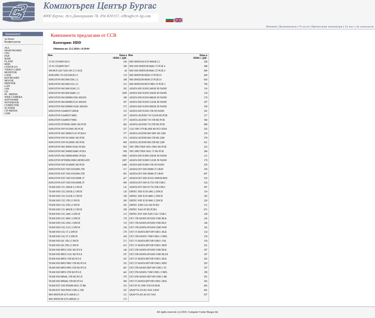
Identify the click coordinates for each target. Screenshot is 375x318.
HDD (7, 64)
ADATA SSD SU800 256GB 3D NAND (148, 156)
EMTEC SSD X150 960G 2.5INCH (146, 200)
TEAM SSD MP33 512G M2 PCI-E (65, 254)
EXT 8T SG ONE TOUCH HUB (144, 285)
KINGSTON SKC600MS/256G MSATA (67, 97)
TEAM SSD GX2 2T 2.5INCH (63, 236)
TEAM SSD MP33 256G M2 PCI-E (65, 250)
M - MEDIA (11, 94)
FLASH (8, 61)
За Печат (9, 39)
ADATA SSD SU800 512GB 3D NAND (148, 160)
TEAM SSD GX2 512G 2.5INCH (64, 227)
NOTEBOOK (11, 102)
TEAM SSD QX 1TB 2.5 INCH (64, 241)
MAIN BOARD (12, 50)
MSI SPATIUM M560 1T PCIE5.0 (145, 75)
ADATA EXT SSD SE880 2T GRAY (146, 173)
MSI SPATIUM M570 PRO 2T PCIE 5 (147, 84)
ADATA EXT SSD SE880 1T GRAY (146, 169)
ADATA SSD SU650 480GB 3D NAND (148, 97)
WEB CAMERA (13, 97)
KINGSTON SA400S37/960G (63, 120)
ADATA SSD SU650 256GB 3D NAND (148, 93)
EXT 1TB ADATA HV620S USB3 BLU (148, 223)
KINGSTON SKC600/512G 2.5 (63, 84)
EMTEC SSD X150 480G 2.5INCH (146, 196)
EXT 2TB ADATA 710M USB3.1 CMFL (148, 272)
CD (6, 91)
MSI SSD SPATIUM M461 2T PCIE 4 (147, 70)
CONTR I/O (11, 66)
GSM (7, 113)
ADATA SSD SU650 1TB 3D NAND (146, 111)
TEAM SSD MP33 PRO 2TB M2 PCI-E (67, 267)
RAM (7, 58)
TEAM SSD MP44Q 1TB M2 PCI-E (66, 281)
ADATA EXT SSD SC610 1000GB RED (148, 178)
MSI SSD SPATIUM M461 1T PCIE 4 (147, 66)
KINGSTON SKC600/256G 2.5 (63, 79)
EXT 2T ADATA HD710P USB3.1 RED (148, 263)
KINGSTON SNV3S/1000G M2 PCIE (66, 138)
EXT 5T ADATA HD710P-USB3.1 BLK (148, 281)
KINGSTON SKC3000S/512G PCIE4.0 (67, 133)
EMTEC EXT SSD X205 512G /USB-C (148, 214)
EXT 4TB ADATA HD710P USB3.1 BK (148, 276)
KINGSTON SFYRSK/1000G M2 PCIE (67, 124)
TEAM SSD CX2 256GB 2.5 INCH (65, 191)
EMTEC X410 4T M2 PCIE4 (143, 209)
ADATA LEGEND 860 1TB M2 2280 (147, 138)
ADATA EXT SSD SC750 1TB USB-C (147, 182)
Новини (271, 26)
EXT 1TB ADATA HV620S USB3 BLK (148, 218)
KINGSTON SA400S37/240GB (64, 111)
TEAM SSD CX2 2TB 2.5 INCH (64, 205)
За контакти (365, 26)
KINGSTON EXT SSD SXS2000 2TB (66, 173)
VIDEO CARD (12, 69)
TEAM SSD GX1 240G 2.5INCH (64, 214)
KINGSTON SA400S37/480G (63, 115)
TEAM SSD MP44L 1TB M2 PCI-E (66, 276)
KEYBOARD (11, 77)
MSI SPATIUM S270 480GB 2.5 (64, 299)
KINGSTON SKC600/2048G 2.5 (64, 93)
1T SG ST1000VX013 (59, 61)
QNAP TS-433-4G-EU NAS (142, 294)
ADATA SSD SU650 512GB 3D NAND (148, 102)
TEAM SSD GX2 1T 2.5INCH (63, 232)
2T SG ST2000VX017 (59, 66)
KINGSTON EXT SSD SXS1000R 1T (66, 178)
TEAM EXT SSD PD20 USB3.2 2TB (66, 290)
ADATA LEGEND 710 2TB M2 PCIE (147, 124)
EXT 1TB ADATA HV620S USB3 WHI (148, 227)
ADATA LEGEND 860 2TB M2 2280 (147, 142)
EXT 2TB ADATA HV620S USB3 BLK (148, 250)
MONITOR (10, 72)
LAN (7, 86)
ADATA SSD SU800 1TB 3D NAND (146, 164)
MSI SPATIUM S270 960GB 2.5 (144, 61)
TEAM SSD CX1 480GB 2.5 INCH (65, 209)
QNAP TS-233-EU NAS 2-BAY (144, 290)
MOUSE (9, 80)
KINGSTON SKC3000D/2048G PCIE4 (67, 151)
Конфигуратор (12, 41)
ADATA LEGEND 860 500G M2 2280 (147, 133)
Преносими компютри (326, 26)
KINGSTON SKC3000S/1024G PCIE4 (67, 147)
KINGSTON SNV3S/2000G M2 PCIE (66, 142)
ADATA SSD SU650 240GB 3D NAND (148, 88)
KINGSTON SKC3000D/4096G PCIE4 (67, 156)
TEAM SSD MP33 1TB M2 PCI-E (65, 259)
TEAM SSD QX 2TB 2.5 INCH (64, 245)
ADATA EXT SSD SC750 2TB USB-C (147, 187)
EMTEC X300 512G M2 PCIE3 (144, 205)
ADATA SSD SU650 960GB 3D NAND (148, 106)
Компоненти (288, 26)
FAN (7, 55)
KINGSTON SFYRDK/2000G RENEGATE (69, 160)
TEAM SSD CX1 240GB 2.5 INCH (65, 187)
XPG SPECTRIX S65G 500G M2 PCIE (148, 147)
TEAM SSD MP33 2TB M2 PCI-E (65, 272)
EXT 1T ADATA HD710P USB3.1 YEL (148, 241)
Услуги (304, 26)
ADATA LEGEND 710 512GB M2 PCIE (148, 115)
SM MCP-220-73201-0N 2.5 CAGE (65, 70)
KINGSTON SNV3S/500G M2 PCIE (66, 129)
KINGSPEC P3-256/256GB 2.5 (63, 75)
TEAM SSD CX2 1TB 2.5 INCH (64, 200)
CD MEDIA (10, 110)
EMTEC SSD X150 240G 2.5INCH (146, 191)
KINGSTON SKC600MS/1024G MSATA (68, 106)
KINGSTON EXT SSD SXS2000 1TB (66, 169)
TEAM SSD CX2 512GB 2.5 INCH (65, 196)
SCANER (9, 107)
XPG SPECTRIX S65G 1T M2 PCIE (146, 151)
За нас (349, 26)
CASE (7, 75)
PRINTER (9, 83)
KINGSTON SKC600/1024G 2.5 (64, 88)
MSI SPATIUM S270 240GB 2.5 (64, 294)
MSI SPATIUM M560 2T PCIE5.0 (145, 79)
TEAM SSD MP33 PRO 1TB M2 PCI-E (67, 263)
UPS (6, 88)
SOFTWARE (11, 99)
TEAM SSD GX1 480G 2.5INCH (64, 218)
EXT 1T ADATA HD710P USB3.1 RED (148, 245)
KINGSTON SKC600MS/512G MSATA (67, 102)
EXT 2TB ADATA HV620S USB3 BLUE (148, 254)
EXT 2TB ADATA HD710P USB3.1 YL (148, 267)
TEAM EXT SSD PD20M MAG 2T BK (67, 285)
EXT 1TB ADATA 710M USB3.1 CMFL (148, 236)
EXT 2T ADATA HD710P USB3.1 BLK (148, 259)
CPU (7, 53)
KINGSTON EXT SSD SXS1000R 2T (66, 182)
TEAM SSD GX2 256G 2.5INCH (64, 223)
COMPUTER (11, 105)
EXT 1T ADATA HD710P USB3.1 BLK (148, 232)
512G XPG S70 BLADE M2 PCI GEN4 (148, 129)
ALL (7, 47)
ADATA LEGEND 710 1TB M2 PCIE (147, 120)
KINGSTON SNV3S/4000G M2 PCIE (66, 164)
